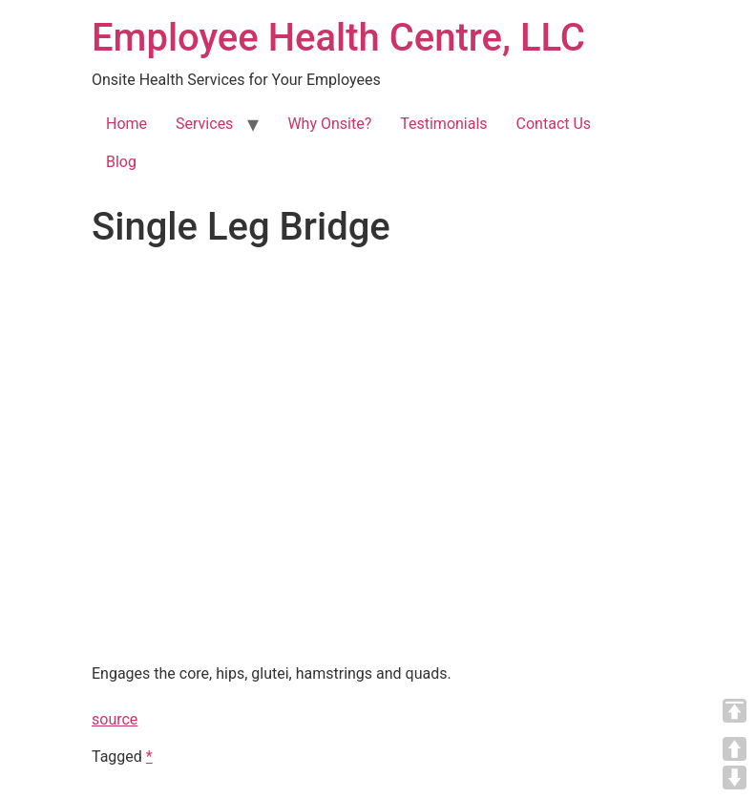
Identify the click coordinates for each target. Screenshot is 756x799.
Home (126, 124)
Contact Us (554, 124)
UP (734, 749)
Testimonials (443, 124)
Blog (121, 162)
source (114, 719)
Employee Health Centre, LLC (338, 37)
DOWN (734, 777)
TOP (734, 711)
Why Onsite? (329, 124)
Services (204, 124)
